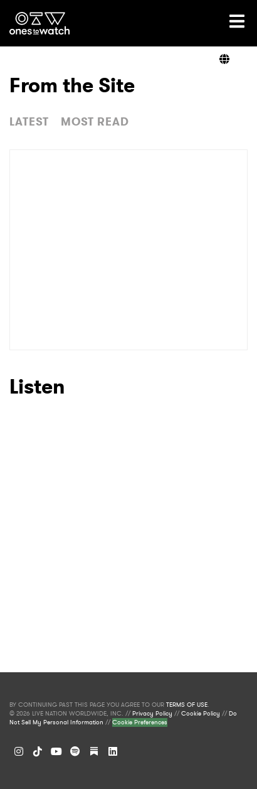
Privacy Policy (152, 713)
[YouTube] (56, 751)
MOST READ (95, 122)
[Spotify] (75, 751)
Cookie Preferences (139, 722)
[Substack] (94, 751)
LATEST (29, 122)
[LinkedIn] (112, 751)
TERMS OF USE (186, 704)
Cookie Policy (200, 713)
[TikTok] (37, 751)
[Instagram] (18, 751)
